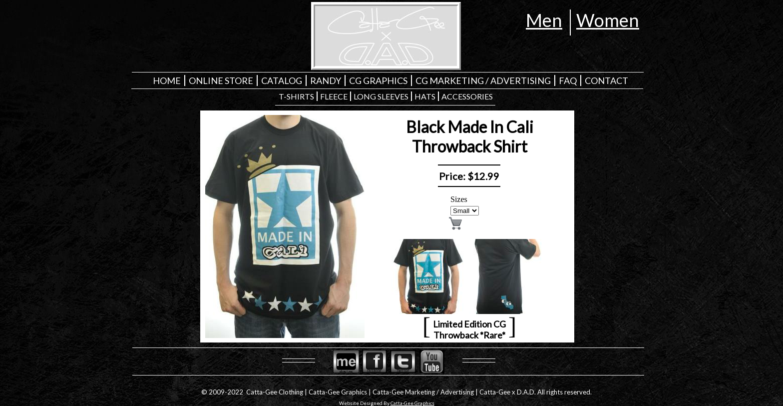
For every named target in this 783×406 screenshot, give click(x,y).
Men (544, 20)
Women (607, 20)
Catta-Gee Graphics (412, 403)
